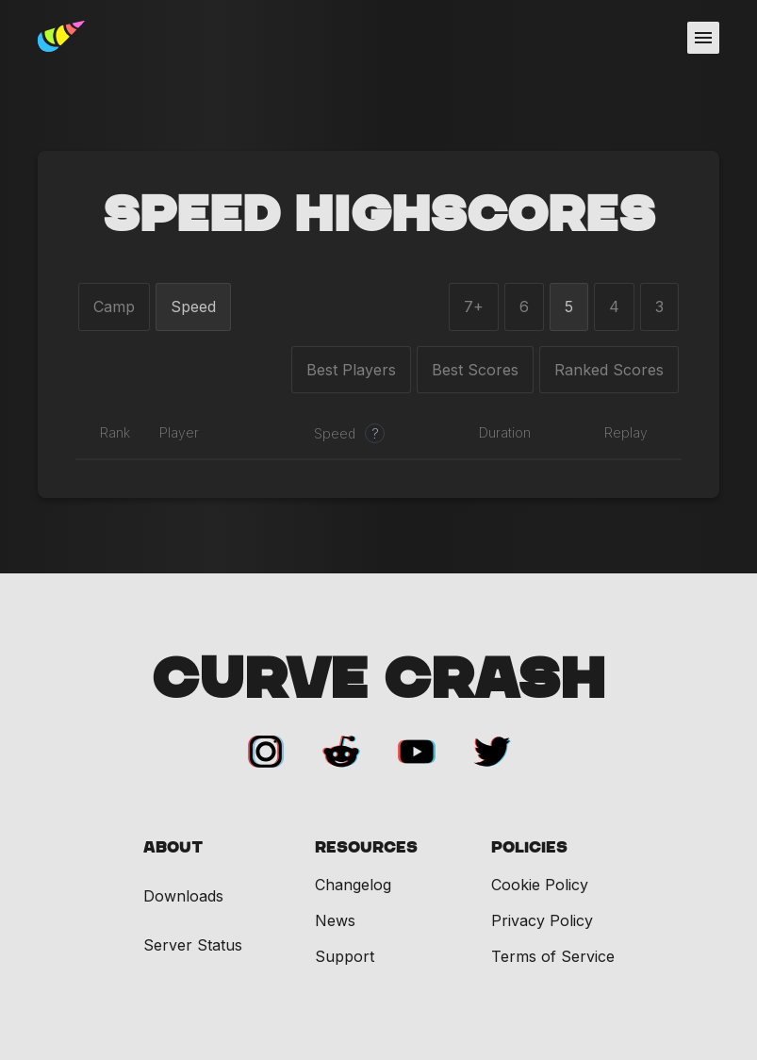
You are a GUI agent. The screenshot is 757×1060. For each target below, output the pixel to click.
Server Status (192, 945)
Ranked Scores (609, 369)
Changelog (353, 884)
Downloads (183, 896)
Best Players (351, 369)
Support (344, 956)
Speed (193, 306)
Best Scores (475, 369)
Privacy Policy (542, 920)
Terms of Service (553, 956)
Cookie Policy (539, 884)
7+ (474, 306)
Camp (114, 306)
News (335, 920)
